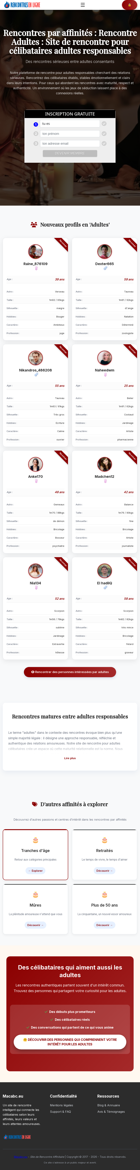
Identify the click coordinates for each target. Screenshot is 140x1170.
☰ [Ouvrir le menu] (82, 5)
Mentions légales (61, 1105)
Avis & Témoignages (111, 1111)
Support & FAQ (60, 1111)
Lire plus (70, 758)
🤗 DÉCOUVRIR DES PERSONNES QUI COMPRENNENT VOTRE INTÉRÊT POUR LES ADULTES (70, 1042)
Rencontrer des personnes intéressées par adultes (70, 672)
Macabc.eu (20, 1156)
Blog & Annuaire (108, 1105)
